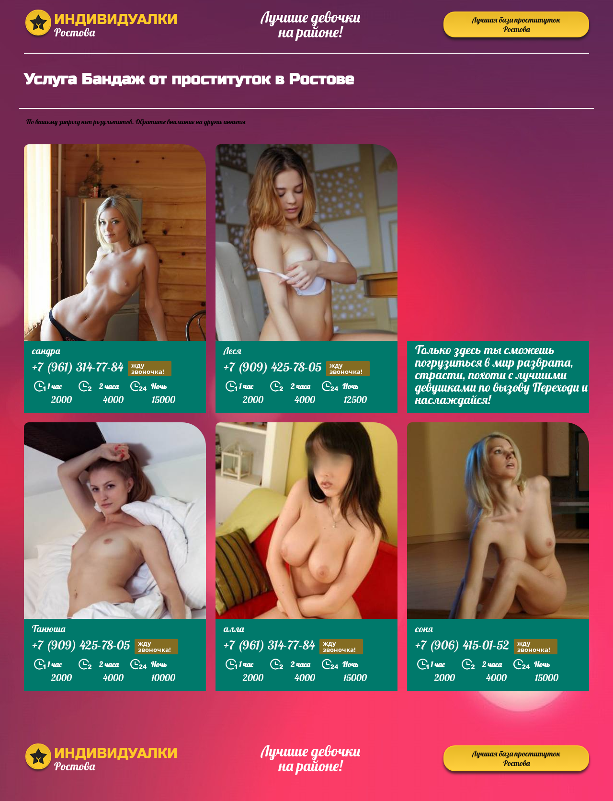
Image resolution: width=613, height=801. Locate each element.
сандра (46, 351)
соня (424, 629)
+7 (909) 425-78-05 (297, 368)
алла (234, 629)
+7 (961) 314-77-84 (101, 368)
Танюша (48, 629)
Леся (232, 351)
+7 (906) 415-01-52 (486, 646)
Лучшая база (516, 24)
